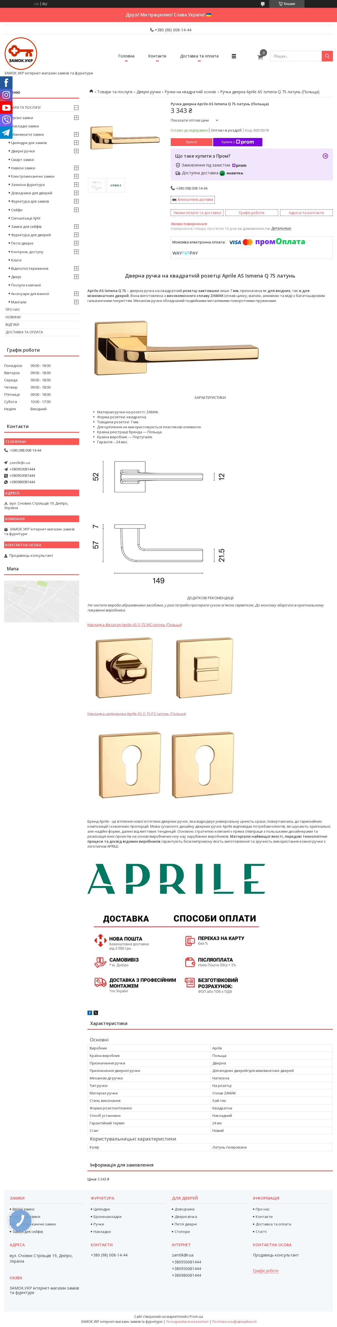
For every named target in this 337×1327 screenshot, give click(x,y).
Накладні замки (25, 126)
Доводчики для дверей (31, 192)
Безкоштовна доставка (195, 200)
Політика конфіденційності (234, 1321)
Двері (16, 276)
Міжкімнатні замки (27, 134)
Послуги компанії (26, 285)
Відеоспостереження (29, 268)
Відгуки (12, 324)
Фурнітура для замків (30, 201)
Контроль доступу (27, 251)
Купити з (238, 142)
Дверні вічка (186, 1216)
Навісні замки (23, 167)
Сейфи (16, 209)
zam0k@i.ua (19, 462)
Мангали (18, 301)
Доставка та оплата (199, 56)
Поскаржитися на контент (187, 1321)
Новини (13, 317)
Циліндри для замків (29, 142)
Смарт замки (22, 159)
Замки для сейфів (26, 226)
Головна (126, 56)
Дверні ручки (149, 91)
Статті (261, 1231)
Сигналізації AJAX (26, 218)
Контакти (157, 56)
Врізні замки (22, 117)
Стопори (182, 1231)
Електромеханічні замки (32, 176)
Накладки (102, 1231)
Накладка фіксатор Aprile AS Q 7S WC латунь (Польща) (134, 624)
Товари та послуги (114, 91)
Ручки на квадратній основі (190, 91)
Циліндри (102, 1209)
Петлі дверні (22, 243)
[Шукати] (327, 56)
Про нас (13, 309)
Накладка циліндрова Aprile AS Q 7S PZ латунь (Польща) (136, 713)
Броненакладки (108, 1216)
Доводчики (185, 1209)
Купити (191, 142)
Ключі (16, 260)
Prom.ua (196, 1316)
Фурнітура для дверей (31, 234)
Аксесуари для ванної (30, 293)
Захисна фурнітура (28, 184)
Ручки (99, 1224)
